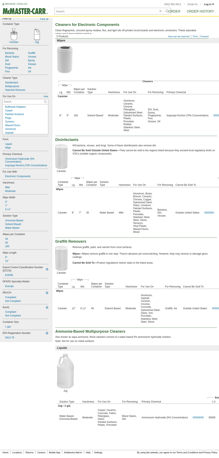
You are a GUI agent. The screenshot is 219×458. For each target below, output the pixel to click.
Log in (209, 4)
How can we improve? (179, 36)
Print (195, 36)
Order (174, 11)
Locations (17, 452)
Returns (30, 452)
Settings (98, 452)
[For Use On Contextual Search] (25, 101)
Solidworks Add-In (73, 452)
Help (88, 452)
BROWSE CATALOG (16, 4)
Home (5, 452)
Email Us (192, 4)
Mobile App (54, 452)
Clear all (44, 19)
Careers (41, 452)
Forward (204, 36)
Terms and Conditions (187, 452)
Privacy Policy (210, 452)
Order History (200, 11)
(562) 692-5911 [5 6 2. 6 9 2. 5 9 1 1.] (172, 4)
